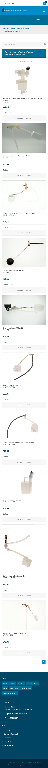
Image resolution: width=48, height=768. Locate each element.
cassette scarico (9, 29)
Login (4, 3)
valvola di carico (23, 29)
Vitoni (5, 688)
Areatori (21, 683)
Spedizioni (7, 738)
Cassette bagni (32, 683)
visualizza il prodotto (24, 118)
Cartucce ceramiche (10, 693)
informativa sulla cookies (34, 765)
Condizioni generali (11, 734)
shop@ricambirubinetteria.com (16, 714)
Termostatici (26, 688)
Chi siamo (7, 730)
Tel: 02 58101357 (11, 718)
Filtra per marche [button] (9, 44)
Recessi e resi (9, 745)
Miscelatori (14, 688)
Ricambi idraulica (9, 683)
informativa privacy (14, 765)
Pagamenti (8, 741)
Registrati (10, 3)
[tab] (24, 44)
